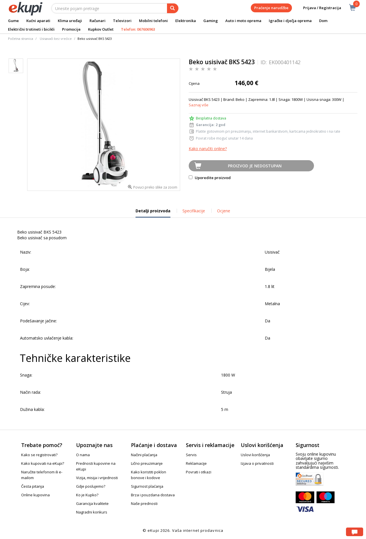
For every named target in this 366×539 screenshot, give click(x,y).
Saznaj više (198, 104)
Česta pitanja (32, 486)
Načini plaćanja (144, 454)
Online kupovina (35, 494)
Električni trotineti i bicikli (31, 29)
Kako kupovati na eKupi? (42, 463)
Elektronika (185, 20)
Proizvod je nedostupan (255, 165)
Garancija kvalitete (92, 503)
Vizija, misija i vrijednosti (97, 477)
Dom (323, 20)
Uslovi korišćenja (255, 454)
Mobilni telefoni (153, 20)
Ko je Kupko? (87, 494)
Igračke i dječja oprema (290, 20)
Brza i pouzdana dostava (153, 494)
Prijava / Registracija (318, 8)
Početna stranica (20, 38)
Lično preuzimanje (147, 463)
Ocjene (223, 210)
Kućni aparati (38, 20)
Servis (191, 454)
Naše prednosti (144, 503)
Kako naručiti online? (208, 148)
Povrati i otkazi (198, 472)
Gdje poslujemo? (90, 486)
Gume (13, 20)
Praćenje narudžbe (271, 7)
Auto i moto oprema (243, 20)
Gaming (210, 20)
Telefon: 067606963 (138, 29)
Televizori (122, 20)
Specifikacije (193, 210)
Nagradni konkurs (91, 512)
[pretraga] (172, 8)
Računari (97, 20)
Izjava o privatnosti (257, 463)
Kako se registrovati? (39, 454)
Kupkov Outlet (101, 29)
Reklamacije (196, 463)
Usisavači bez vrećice (56, 38)
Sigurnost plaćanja (147, 486)
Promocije (71, 29)
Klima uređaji (70, 20)
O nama (83, 454)
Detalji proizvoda (153, 213)
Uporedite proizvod (210, 177)
